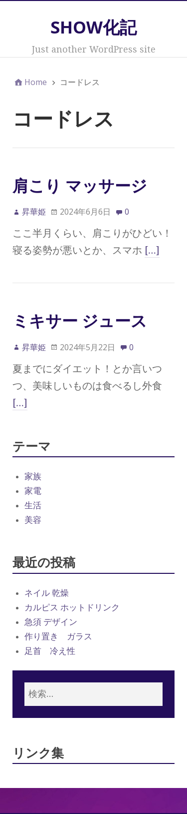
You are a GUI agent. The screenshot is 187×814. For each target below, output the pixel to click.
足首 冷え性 (49, 651)
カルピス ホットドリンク (72, 607)
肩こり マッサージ (79, 185)
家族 (32, 476)
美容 (32, 520)
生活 (32, 505)
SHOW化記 (93, 27)
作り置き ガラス (58, 636)
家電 (32, 491)
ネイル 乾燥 (46, 593)
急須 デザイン (50, 622)
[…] (152, 250)
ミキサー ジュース (79, 320)
